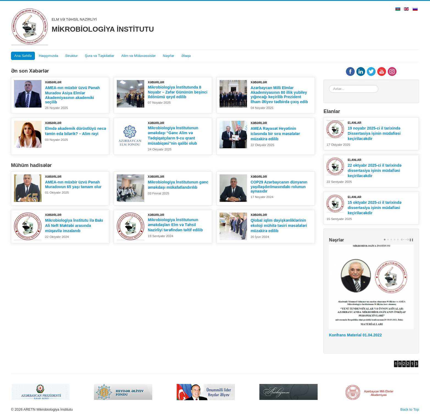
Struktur (71, 56)
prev (403, 239)
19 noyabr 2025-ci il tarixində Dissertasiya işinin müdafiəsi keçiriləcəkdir (374, 133)
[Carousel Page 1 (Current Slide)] (384, 239)
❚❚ (411, 239)
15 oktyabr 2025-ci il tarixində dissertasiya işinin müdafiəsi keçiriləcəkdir (374, 207)
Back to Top (409, 409)
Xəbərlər (53, 82)
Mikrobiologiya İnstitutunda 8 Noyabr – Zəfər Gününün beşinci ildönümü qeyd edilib (177, 92)
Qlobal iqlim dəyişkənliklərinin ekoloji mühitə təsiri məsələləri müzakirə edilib (279, 225)
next (408, 239)
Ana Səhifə (23, 56)
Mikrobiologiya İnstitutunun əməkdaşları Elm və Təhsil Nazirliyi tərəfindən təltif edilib (175, 225)
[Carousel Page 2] (388, 239)
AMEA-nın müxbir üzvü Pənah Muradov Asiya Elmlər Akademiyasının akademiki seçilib (72, 95)
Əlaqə (186, 56)
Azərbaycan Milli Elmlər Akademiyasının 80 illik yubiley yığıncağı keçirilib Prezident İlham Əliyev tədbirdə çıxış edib (279, 95)
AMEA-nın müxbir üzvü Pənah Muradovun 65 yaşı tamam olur (73, 184)
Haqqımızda (48, 56)
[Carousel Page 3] (391, 239)
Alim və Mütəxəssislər (138, 56)
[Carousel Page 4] (394, 239)
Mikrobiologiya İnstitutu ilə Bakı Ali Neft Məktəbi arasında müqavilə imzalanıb (74, 225)
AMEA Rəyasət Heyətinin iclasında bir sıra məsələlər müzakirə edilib (275, 133)
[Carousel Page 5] (398, 239)
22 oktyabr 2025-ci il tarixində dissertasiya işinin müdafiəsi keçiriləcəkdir (374, 170)
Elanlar (354, 122)
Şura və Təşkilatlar (99, 56)
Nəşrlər (168, 56)
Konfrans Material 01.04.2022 (355, 335)
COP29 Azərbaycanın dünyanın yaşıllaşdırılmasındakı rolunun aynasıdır (279, 186)
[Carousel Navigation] (404, 239)
